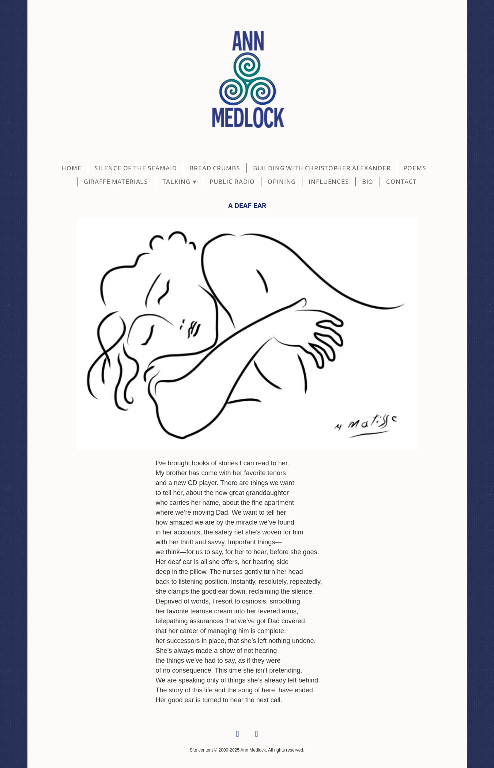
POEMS (414, 168)
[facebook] (238, 734)
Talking (179, 182)
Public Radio (232, 182)
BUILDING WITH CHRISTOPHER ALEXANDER (322, 168)
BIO (368, 182)
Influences (329, 182)
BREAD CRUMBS (214, 168)
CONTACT (401, 182)
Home (71, 168)
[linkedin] (257, 734)
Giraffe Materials (117, 182)
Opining (282, 182)
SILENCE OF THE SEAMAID (135, 168)
